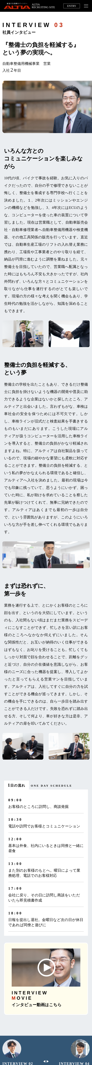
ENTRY (71, 5)
